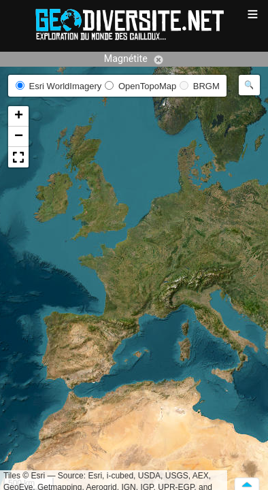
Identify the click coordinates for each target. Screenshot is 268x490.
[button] (18, 116)
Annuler (158, 59)
